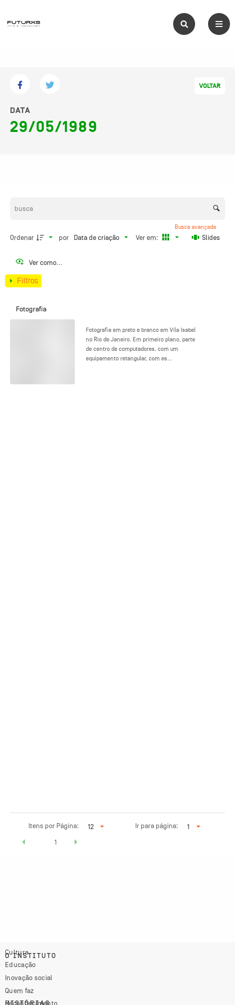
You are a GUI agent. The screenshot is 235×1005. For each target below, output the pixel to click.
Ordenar (22, 237)
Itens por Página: (53, 826)
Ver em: (148, 237)
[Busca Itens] (118, 208)
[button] (24, 843)
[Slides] (206, 237)
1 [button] (55, 842)
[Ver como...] (38, 262)
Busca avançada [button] (196, 226)
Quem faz (19, 991)
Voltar (210, 86)
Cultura (16, 952)
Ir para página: (156, 826)
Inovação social (29, 978)
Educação (20, 965)
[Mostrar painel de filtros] (23, 280)
